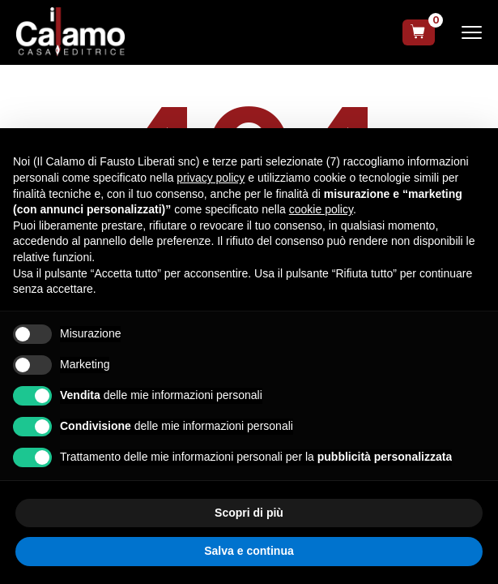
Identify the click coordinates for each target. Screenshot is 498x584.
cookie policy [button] (321, 209)
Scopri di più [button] (249, 512)
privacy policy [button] (211, 177)
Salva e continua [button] (248, 550)
